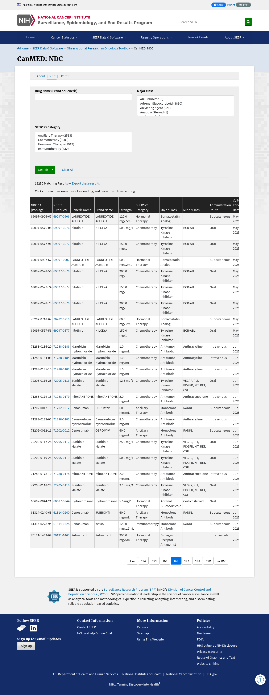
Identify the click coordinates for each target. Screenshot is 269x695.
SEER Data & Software (47, 48)
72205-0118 (61, 485)
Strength (125, 210)
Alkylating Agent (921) (185, 108)
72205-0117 (61, 442)
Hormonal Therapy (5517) (83, 144)
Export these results (86, 183)
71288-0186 (61, 346)
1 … (132, 560)
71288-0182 (61, 419)
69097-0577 (61, 244)
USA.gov (211, 674)
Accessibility (205, 627)
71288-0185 (61, 369)
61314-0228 (61, 524)
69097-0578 (61, 271)
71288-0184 (61, 358)
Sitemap (143, 633)
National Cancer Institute (183, 674)
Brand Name (104, 210)
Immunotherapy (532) (83, 148)
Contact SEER (86, 627)
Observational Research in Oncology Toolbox (98, 48)
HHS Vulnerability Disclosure (217, 645)
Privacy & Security (209, 651)
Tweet (231, 5)
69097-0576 (61, 228)
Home (30, 37)
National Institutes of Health (142, 674)
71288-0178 (61, 474)
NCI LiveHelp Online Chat (94, 633)
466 (175, 560)
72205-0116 (61, 380)
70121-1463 (61, 535)
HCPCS (64, 76)
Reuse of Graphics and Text (216, 657)
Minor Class (191, 210)
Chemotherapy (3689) (83, 140)
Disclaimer (204, 633)
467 (186, 560)
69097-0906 (61, 216)
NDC (52, 76)
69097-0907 (61, 260)
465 (164, 560)
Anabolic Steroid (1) (185, 112)
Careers (142, 627)
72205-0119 (61, 458)
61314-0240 (61, 512)
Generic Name (81, 210)
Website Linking (208, 663)
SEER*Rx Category (47, 127)
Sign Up (26, 646)
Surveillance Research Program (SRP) (130, 589)
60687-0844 (61, 501)
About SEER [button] (233, 37)
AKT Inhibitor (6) (185, 99)
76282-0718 (61, 319)
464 (154, 560)
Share (220, 5)
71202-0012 (61, 408)
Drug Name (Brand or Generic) (56, 91)
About (41, 76)
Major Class (145, 91)
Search (43, 169)
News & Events (198, 37)
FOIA (200, 639)
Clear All (68, 169)
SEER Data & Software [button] (107, 37)
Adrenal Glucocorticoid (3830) (185, 103)
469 (208, 560)
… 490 (221, 560)
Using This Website (150, 639)
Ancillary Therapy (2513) (83, 135)
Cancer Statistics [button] (63, 37)
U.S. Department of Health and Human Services (85, 674)
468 (197, 560)
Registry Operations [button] (155, 37)
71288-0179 (61, 396)
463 (143, 560)
